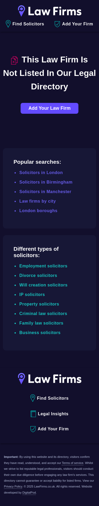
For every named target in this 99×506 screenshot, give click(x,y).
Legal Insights (50, 414)
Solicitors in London (41, 172)
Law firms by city (37, 201)
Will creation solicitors (43, 285)
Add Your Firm (74, 24)
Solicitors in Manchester (45, 191)
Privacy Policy (13, 486)
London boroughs (38, 210)
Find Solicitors (25, 24)
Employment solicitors (43, 266)
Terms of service (72, 462)
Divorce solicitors (38, 275)
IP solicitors (32, 294)
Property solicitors (39, 304)
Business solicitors (39, 332)
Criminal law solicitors (43, 313)
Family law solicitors (41, 323)
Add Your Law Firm (50, 108)
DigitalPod (29, 492)
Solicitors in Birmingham (45, 182)
